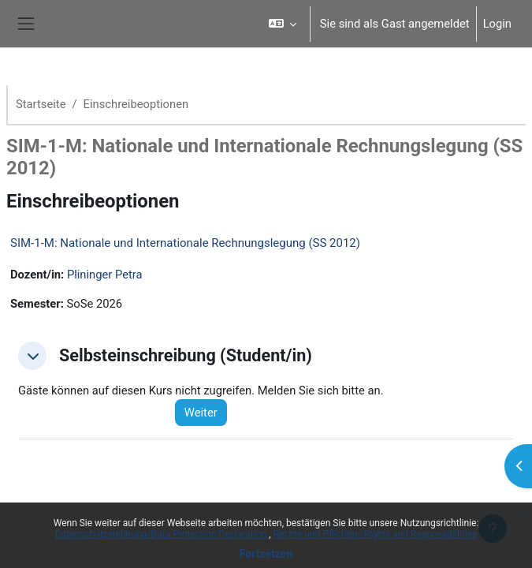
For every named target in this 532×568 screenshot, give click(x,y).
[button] (282, 23)
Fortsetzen (266, 553)
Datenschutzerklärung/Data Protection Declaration (162, 534)
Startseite (40, 104)
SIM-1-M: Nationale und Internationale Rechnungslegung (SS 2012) (185, 243)
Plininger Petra (105, 274)
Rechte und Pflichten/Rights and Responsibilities (375, 534)
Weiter (201, 412)
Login (497, 24)
